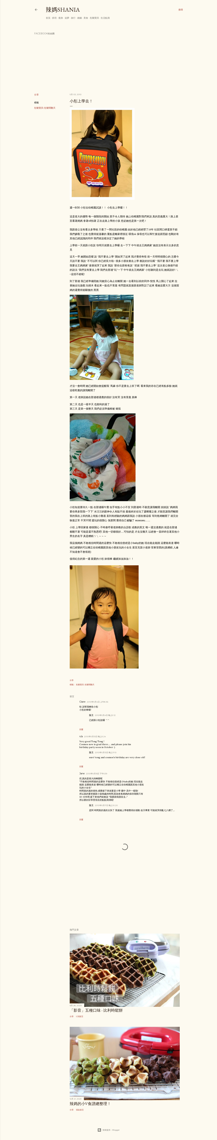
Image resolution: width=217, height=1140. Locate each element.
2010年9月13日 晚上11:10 (105, 752)
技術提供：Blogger (108, 1130)
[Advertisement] (125, 897)
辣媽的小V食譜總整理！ (90, 1103)
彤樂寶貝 (94, 17)
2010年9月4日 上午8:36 (97, 702)
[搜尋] (180, 10)
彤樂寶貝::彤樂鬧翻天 (45, 107)
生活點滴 (105, 17)
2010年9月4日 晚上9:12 (105, 715)
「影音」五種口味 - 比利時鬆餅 (96, 1010)
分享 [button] (36, 94)
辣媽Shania (63, 9)
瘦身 (60, 17)
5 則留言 (79, 1016)
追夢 (67, 17)
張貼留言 (80, 1110)
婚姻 (79, 17)
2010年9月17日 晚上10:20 (106, 805)
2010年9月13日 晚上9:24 (95, 736)
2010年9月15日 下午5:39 (96, 773)
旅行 (73, 17)
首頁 (48, 17)
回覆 (81, 729)
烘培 (54, 17)
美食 (86, 17)
